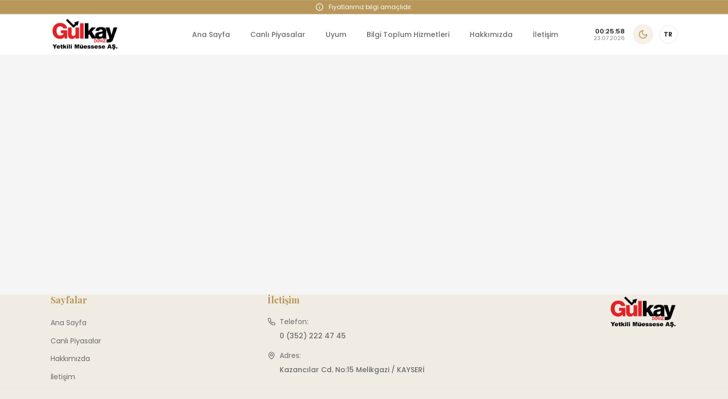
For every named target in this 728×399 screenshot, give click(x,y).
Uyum (336, 34)
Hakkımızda (491, 34)
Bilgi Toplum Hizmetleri (408, 34)
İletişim (545, 34)
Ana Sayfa (211, 34)
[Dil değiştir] (668, 34)
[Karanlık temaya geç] (643, 34)
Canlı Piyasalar (277, 34)
